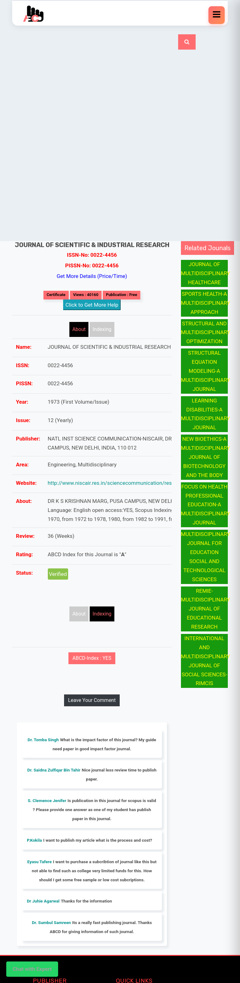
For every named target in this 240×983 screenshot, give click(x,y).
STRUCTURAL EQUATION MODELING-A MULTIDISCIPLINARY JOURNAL (205, 371)
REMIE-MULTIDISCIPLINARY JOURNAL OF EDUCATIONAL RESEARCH (205, 609)
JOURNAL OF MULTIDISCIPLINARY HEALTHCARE (205, 273)
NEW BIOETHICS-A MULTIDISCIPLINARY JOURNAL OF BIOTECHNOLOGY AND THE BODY (205, 457)
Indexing (101, 329)
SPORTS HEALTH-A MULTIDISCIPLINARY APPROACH (205, 303)
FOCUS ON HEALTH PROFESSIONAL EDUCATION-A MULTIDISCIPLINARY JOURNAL (205, 505)
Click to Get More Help (92, 305)
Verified (58, 574)
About (79, 329)
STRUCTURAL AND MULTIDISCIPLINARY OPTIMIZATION (205, 332)
